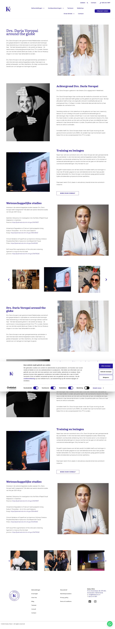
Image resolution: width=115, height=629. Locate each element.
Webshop (80, 8)
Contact (81, 13)
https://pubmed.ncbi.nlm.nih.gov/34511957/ (25, 222)
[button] (87, 3)
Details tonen (97, 625)
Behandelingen (37, 8)
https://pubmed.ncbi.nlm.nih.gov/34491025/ (24, 243)
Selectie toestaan (100, 609)
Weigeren (100, 615)
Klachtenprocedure (65, 596)
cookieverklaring (29, 616)
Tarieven (70, 8)
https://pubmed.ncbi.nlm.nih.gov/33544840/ (24, 233)
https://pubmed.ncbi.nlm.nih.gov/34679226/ (26, 254)
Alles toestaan (100, 603)
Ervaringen (34, 596)
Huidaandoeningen (56, 8)
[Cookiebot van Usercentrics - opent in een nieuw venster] (11, 625)
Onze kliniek (69, 13)
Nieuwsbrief (63, 592)
